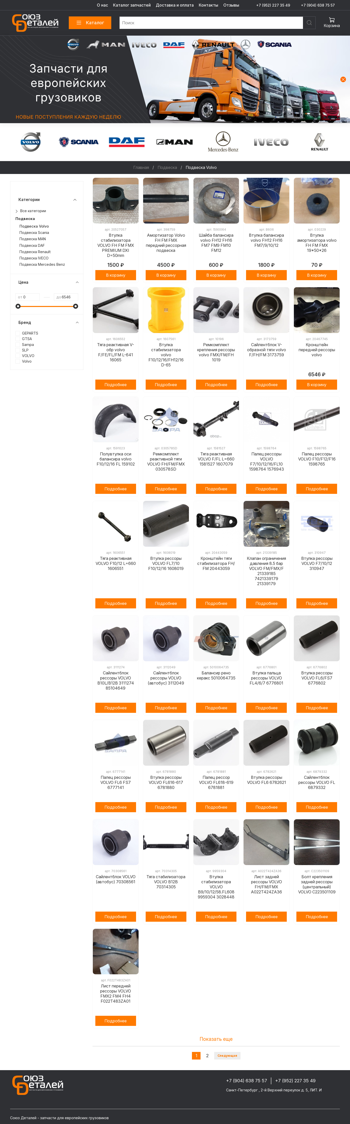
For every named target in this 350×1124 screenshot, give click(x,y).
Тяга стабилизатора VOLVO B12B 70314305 (165, 881)
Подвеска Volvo (34, 226)
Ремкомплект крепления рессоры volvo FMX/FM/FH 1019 (216, 352)
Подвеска (167, 167)
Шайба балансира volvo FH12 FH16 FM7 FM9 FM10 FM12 (216, 243)
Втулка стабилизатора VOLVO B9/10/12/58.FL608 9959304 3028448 (216, 886)
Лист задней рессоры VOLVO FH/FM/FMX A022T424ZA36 (266, 884)
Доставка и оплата (175, 5)
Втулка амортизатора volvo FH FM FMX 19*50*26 (317, 243)
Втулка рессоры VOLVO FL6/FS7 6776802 (317, 678)
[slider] (18, 306)
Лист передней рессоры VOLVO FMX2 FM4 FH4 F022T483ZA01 (115, 993)
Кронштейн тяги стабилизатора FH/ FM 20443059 (216, 563)
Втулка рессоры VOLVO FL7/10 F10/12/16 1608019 (166, 563)
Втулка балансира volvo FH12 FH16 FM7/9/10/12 (266, 240)
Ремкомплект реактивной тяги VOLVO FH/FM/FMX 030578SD (166, 461)
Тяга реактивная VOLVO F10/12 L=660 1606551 (116, 563)
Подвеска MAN (32, 239)
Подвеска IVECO (34, 258)
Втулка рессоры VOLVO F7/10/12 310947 (317, 563)
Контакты (208, 5)
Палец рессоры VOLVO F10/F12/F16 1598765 (317, 459)
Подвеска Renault (35, 252)
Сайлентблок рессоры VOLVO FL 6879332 (316, 782)
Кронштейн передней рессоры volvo (317, 349)
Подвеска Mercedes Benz (42, 264)
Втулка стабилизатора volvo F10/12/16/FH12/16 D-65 (166, 354)
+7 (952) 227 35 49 (273, 5)
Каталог (90, 23)
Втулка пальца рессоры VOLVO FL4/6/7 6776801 (266, 678)
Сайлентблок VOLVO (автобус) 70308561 (116, 879)
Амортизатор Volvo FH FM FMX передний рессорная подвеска (166, 243)
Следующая (227, 1055)
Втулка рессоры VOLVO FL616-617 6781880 (166, 782)
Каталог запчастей (132, 5)
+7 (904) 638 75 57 (318, 5)
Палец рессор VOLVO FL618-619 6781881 (216, 782)
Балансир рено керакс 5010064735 (216, 675)
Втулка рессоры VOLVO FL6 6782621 (266, 780)
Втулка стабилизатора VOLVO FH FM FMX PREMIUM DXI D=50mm (115, 245)
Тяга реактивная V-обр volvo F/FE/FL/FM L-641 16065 (115, 352)
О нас (102, 5)
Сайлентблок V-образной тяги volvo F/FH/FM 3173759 (266, 349)
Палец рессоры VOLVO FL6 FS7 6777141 (115, 782)
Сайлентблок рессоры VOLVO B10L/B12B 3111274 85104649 (115, 680)
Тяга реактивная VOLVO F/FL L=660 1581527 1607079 (216, 459)
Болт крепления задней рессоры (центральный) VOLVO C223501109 (317, 884)
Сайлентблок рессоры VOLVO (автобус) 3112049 (166, 678)
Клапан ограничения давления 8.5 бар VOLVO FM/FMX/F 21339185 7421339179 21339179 (266, 571)
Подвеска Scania (34, 232)
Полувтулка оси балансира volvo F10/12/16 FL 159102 (116, 459)
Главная (141, 167)
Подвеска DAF (32, 245)
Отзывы (231, 5)
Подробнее (115, 384)
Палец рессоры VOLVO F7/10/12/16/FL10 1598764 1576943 (266, 461)
